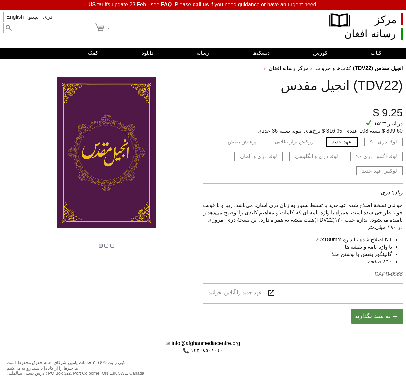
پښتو (33, 17)
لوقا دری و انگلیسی (316, 156)
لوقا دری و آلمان (258, 156)
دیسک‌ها (261, 53)
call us (201, 4)
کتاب (376, 53)
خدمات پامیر (80, 362)
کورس (320, 53)
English (15, 17)
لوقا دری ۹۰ (383, 141)
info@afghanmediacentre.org (206, 343)
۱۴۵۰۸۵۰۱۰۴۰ (207, 350)
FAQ (166, 4)
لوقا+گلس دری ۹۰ (376, 156)
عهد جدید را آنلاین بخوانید (235, 292)
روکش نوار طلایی (294, 141)
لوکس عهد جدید (379, 171)
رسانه (202, 53)
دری (47, 17)
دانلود (147, 53)
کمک (93, 53)
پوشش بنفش (242, 141)
